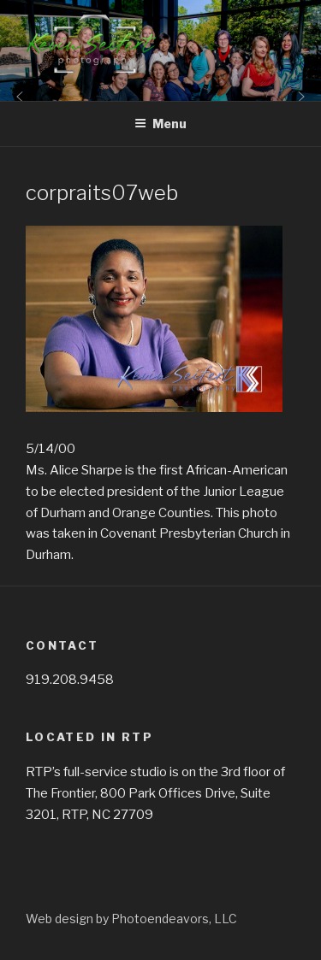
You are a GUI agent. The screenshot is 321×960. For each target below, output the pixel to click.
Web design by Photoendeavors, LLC (131, 918)
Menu (160, 123)
